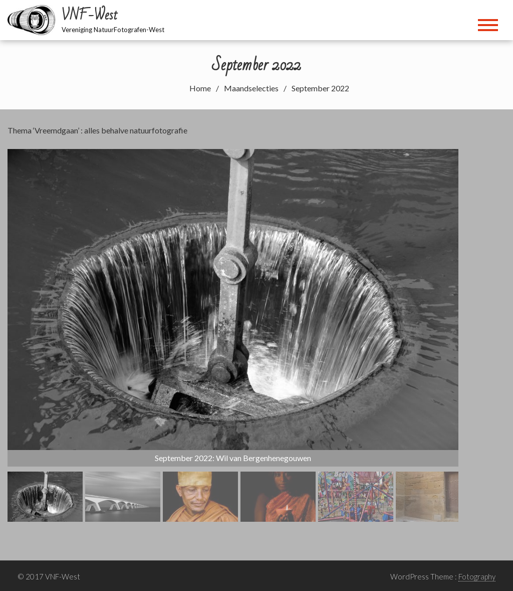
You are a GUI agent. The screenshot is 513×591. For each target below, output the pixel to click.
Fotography (476, 576)
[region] (233, 335)
